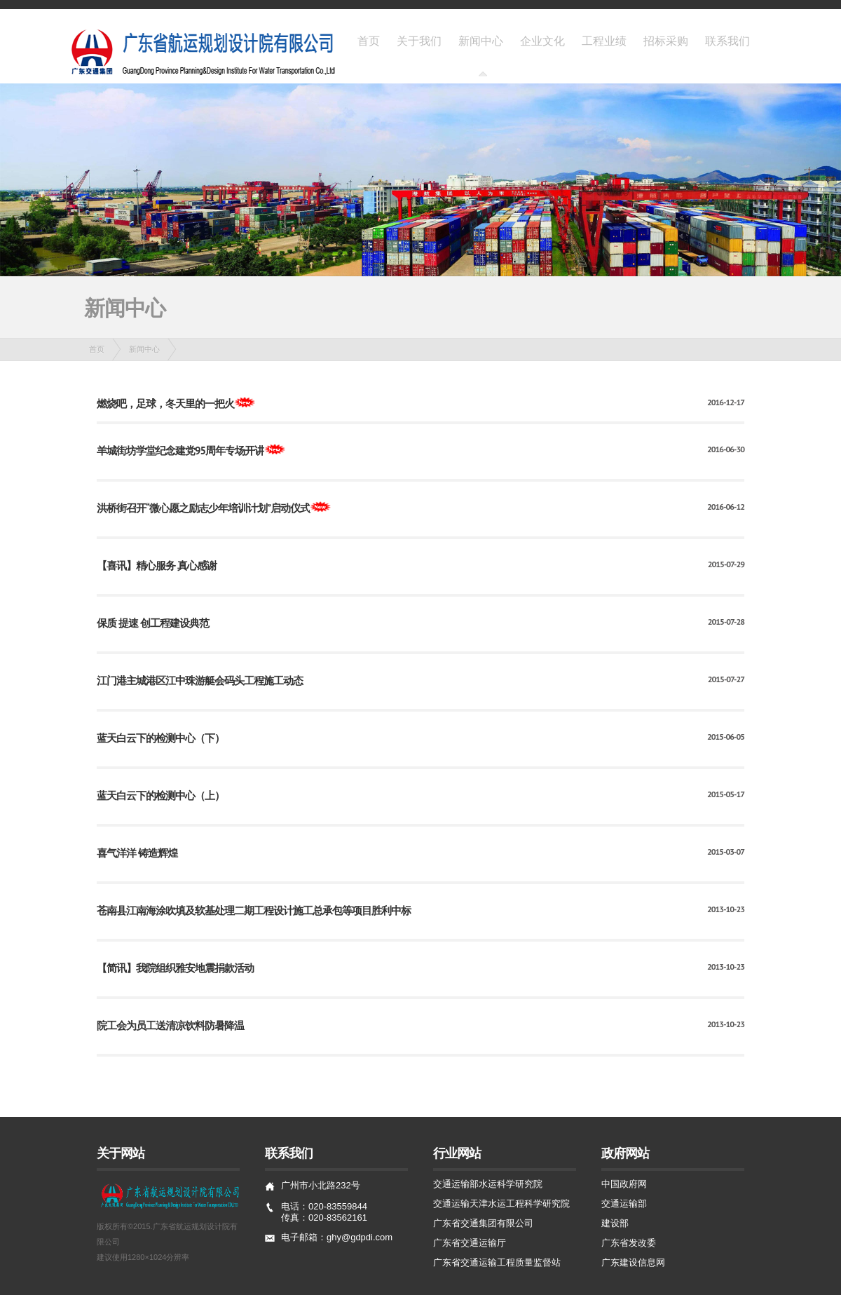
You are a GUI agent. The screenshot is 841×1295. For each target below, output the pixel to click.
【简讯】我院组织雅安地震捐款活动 (175, 968)
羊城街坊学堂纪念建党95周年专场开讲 (180, 450)
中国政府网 (624, 1184)
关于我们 (419, 41)
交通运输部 (624, 1203)
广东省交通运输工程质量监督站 (497, 1262)
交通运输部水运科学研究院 (487, 1184)
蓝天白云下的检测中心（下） (160, 738)
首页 (368, 41)
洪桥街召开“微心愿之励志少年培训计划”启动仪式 (203, 508)
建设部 (615, 1223)
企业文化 (542, 41)
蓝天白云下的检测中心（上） (160, 795)
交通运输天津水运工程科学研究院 (501, 1203)
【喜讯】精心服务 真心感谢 (157, 565)
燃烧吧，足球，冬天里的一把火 (165, 403)
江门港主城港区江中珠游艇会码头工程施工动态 (200, 680)
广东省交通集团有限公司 (483, 1223)
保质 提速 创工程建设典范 (153, 623)
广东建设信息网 (633, 1262)
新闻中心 (480, 41)
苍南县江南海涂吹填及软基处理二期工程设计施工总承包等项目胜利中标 (254, 910)
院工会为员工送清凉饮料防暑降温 (170, 1025)
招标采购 (665, 41)
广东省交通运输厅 (469, 1243)
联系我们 (727, 41)
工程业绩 (604, 41)
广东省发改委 (628, 1243)
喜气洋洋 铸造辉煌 (137, 853)
